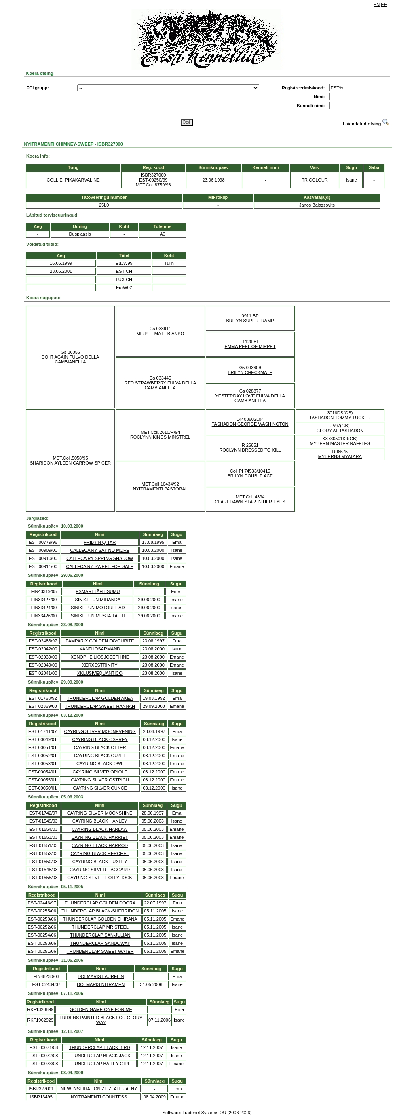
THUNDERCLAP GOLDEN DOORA (100, 902)
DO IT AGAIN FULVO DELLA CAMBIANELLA (70, 359)
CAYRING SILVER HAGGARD (100, 869)
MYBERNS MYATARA (340, 456)
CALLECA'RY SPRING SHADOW (99, 558)
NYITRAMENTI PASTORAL (160, 488)
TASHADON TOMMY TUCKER (340, 417)
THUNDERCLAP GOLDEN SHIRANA (100, 918)
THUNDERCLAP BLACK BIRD (99, 1047)
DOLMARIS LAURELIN (101, 976)
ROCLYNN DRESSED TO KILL (250, 450)
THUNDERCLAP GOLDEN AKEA (100, 698)
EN (377, 4)
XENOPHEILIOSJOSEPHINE (100, 657)
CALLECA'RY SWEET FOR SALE (99, 566)
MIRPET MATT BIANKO (160, 333)
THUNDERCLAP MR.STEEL (100, 927)
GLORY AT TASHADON (339, 430)
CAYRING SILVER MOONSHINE (100, 813)
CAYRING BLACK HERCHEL (100, 853)
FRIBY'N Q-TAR (100, 542)
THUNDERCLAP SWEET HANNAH (100, 706)
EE (384, 4)
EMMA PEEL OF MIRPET (250, 346)
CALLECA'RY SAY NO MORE (99, 550)
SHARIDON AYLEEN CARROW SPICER (70, 462)
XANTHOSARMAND (99, 648)
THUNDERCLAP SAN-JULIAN (100, 935)
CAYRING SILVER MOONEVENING (99, 731)
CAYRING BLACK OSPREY (100, 739)
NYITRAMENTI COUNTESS (99, 1096)
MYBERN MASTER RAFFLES (340, 443)
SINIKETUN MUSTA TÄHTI (98, 615)
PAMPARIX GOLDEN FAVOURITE (99, 640)
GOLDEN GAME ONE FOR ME (101, 1009)
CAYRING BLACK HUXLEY (99, 861)
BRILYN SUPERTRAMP (250, 320)
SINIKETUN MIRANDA (97, 599)
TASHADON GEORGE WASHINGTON (250, 424)
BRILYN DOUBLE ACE (249, 475)
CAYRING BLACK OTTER (100, 747)
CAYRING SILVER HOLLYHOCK (99, 877)
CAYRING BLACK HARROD (100, 845)
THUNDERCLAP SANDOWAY (100, 943)
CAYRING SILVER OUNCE (100, 787)
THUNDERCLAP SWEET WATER (100, 951)
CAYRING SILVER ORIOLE (100, 771)
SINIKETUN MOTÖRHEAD (98, 607)
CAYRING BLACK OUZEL (100, 755)
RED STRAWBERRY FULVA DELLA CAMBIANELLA (160, 385)
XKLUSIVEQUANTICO (100, 673)
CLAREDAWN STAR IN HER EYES (250, 501)
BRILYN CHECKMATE (250, 372)
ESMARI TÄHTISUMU (98, 591)
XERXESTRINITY (99, 665)
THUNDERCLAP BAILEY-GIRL (99, 1063)
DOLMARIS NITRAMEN (101, 984)
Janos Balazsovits (317, 205)
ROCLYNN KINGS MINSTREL (160, 437)
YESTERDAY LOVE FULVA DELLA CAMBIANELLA (250, 398)
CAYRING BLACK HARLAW (100, 829)
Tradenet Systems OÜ (204, 1112)
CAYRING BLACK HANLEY (99, 821)
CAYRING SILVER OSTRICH (100, 779)
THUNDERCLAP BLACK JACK (100, 1055)
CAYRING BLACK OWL (100, 763)
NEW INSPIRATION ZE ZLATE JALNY (99, 1088)
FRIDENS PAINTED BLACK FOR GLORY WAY (100, 1020)
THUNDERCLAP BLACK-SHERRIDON (100, 910)
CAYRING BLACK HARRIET (100, 837)
